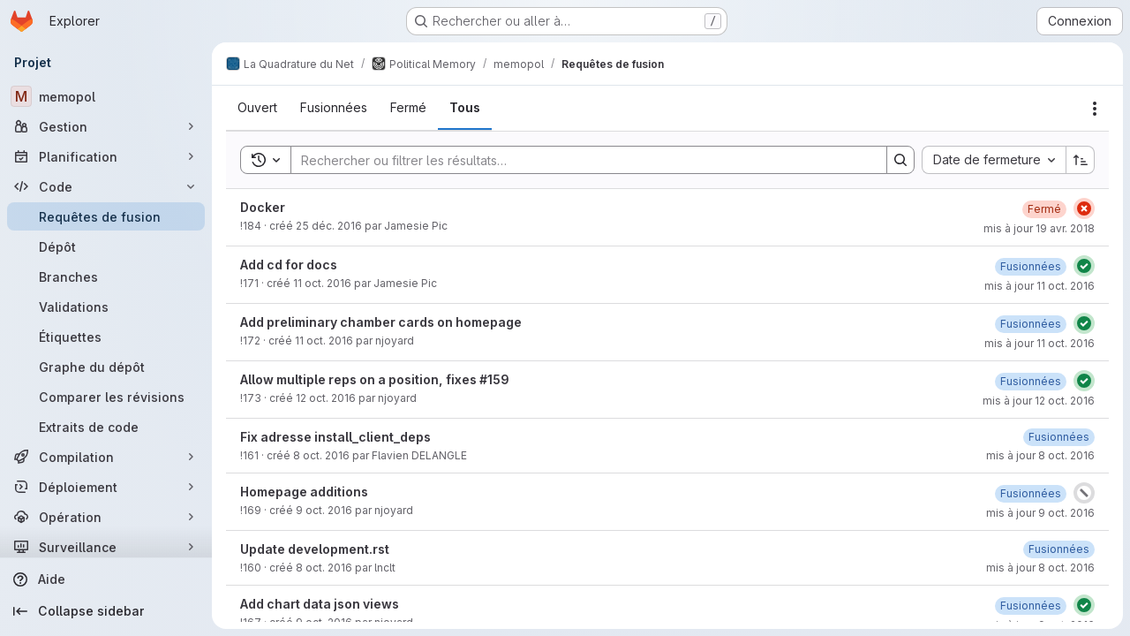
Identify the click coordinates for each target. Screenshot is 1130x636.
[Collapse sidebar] (106, 611)
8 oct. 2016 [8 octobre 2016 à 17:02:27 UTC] (321, 455)
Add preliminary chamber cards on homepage (381, 321)
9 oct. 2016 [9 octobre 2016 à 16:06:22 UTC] (324, 510)
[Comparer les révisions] (106, 396)
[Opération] (106, 517)
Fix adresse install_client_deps (335, 436)
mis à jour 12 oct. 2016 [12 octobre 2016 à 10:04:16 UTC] (1039, 400)
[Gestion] (106, 126)
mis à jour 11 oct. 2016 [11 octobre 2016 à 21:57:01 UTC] (1039, 343)
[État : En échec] (1084, 208)
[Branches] (106, 276)
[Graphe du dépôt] (106, 366)
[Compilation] (106, 457)
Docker (262, 207)
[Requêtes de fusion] (106, 216)
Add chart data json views (319, 603)
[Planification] (106, 156)
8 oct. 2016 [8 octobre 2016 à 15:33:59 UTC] (324, 567)
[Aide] (106, 579)
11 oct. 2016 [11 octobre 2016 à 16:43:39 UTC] (322, 283)
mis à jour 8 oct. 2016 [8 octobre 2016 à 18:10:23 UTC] (1040, 455)
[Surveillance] (106, 547)
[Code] (106, 186)
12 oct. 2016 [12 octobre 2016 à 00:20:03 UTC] (326, 398)
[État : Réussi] (1084, 265)
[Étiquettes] (106, 336)
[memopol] (106, 96)
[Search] (580, 159)
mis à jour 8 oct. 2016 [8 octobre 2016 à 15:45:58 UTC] (1040, 567)
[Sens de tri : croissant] (1080, 160)
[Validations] (106, 306)
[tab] (257, 108)
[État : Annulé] (1084, 493)
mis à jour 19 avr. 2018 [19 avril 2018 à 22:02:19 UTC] (1039, 228)
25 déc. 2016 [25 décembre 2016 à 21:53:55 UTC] (329, 225)
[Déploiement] (106, 487)
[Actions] (1095, 109)
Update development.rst (314, 548)
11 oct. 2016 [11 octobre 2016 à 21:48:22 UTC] (324, 340)
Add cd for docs (288, 264)
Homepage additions (304, 491)
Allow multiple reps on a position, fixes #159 (374, 379)
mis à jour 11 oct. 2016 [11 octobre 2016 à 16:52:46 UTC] (1039, 285)
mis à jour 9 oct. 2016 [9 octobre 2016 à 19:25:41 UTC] (1040, 512)
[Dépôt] (106, 246)
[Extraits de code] (106, 427)
